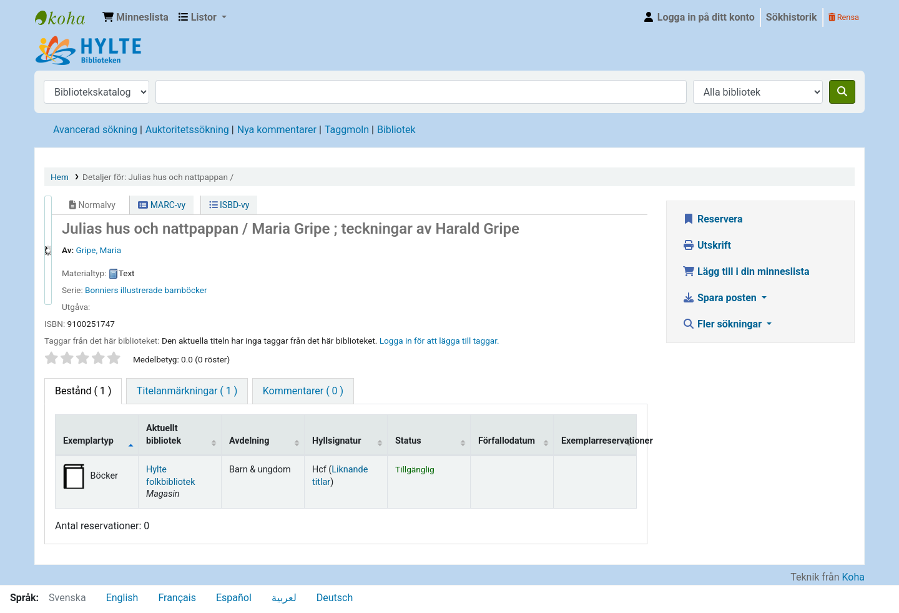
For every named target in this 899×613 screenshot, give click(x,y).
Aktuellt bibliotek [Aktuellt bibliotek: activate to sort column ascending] (163, 434)
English (122, 598)
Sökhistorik (791, 17)
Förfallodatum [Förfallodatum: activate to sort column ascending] (506, 441)
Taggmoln (347, 130)
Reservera (712, 219)
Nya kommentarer (277, 130)
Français (177, 598)
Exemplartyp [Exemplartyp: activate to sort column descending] (88, 441)
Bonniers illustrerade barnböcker (146, 290)
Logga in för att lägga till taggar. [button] (439, 341)
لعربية (284, 598)
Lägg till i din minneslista (746, 271)
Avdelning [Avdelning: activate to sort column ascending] (249, 441)
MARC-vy (161, 205)
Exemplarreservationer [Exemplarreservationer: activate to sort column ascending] (599, 441)
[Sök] (842, 92)
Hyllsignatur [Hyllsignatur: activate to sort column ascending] (336, 441)
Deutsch (335, 598)
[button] (135, 17)
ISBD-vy (229, 205)
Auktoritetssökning (187, 130)
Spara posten (720, 298)
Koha (853, 577)
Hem (60, 177)
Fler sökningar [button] (723, 324)
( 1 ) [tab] (83, 391)
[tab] (187, 391)
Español (234, 598)
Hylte (66, 17)
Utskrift (706, 245)
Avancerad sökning (95, 130)
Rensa (843, 17)
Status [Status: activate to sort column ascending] (408, 441)
